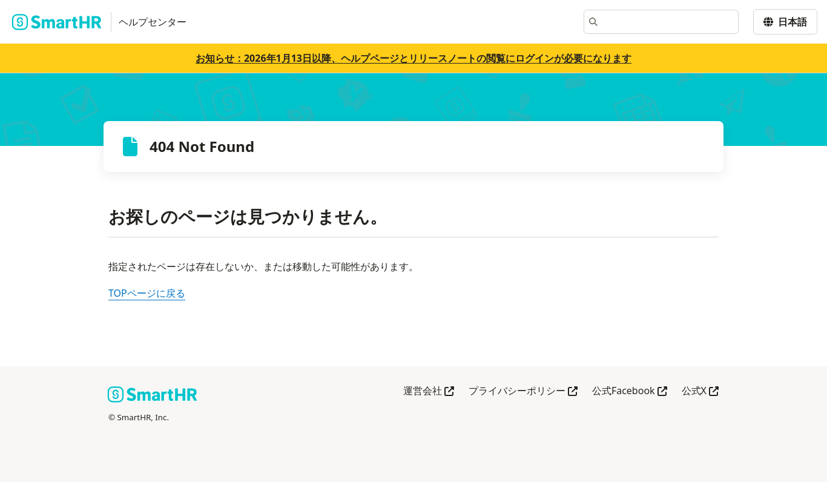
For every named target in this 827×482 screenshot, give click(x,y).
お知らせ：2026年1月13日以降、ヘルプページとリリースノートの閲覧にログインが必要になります (413, 58)
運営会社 (428, 391)
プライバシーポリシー (523, 391)
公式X (700, 391)
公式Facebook (629, 391)
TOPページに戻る (146, 293)
